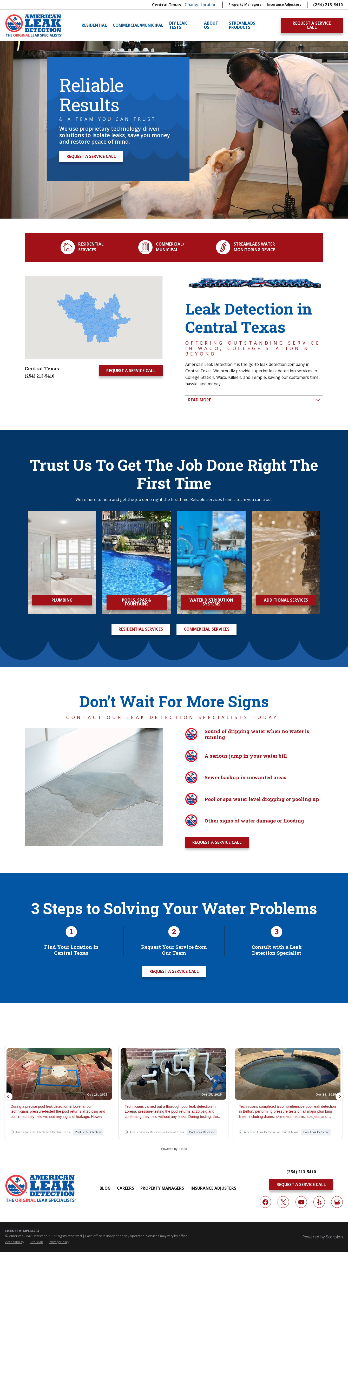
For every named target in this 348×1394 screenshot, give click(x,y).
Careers (125, 1188)
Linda (183, 1149)
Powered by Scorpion (322, 1237)
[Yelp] (319, 1202)
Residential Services (141, 629)
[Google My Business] (337, 1202)
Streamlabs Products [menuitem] (242, 25)
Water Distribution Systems (219, 602)
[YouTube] (301, 1202)
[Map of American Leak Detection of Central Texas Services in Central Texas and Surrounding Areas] (91, 317)
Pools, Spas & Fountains (143, 602)
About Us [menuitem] (211, 25)
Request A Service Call (312, 25)
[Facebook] (265, 1202)
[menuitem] (14, 1242)
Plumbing (66, 600)
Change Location (200, 5)
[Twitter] (283, 1202)
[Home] (33, 25)
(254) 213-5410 (328, 4)
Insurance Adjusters (284, 4)
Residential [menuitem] (94, 25)
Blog (105, 1188)
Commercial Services (206, 629)
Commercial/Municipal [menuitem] (138, 25)
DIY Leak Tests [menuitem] (178, 25)
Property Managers (244, 4)
